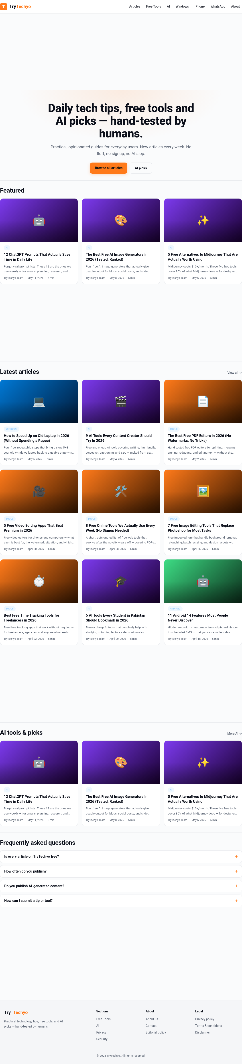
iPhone (200, 6)
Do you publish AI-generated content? (34, 886)
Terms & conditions (208, 1026)
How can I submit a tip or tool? (28, 901)
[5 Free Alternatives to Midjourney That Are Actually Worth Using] (203, 241)
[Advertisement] (121, 49)
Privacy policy (204, 1019)
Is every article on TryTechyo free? (31, 856)
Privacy (101, 1032)
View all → (235, 372)
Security (101, 1039)
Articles (134, 6)
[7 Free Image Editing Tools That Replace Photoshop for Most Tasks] (203, 512)
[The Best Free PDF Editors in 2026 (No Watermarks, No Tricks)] (203, 422)
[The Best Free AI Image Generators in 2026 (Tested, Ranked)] (121, 241)
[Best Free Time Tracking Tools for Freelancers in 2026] (39, 602)
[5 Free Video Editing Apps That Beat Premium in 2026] (39, 512)
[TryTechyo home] (15, 6)
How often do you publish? (25, 871)
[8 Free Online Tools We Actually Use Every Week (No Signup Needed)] (121, 512)
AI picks (141, 168)
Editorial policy (156, 1032)
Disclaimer (202, 1032)
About (235, 6)
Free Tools (153, 6)
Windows (182, 6)
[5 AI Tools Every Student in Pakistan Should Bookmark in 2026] (121, 602)
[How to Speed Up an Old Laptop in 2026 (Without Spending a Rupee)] (39, 422)
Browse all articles (108, 168)
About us (152, 1019)
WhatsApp (217, 6)
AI (168, 6)
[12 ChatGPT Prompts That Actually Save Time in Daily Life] (39, 241)
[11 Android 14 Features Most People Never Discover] (203, 602)
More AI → (234, 733)
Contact (151, 1026)
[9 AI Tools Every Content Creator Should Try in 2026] (121, 422)
